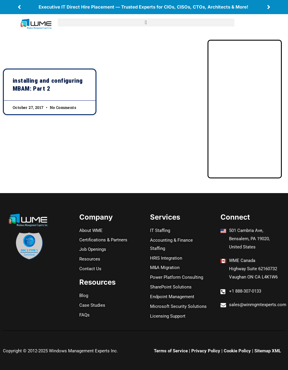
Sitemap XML (267, 345)
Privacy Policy (205, 345)
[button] (19, 7)
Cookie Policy (237, 345)
